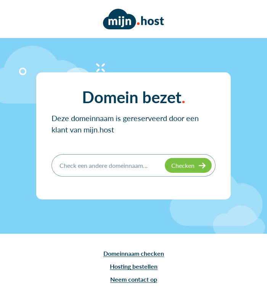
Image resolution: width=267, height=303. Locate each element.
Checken (183, 165)
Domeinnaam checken (133, 253)
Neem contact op (133, 279)
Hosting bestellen (134, 266)
